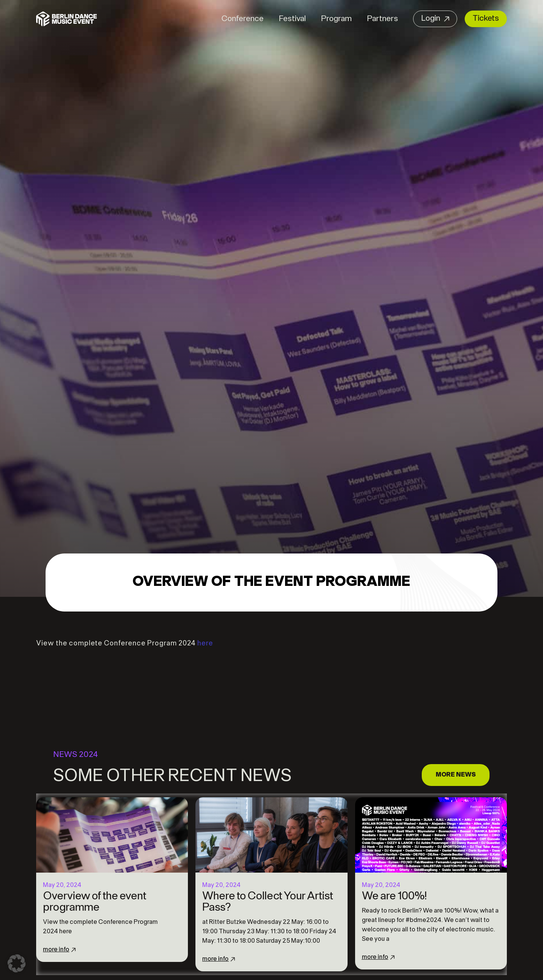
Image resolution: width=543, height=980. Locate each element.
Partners (382, 19)
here (205, 644)
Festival (292, 19)
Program (336, 19)
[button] (16, 963)
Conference (242, 19)
